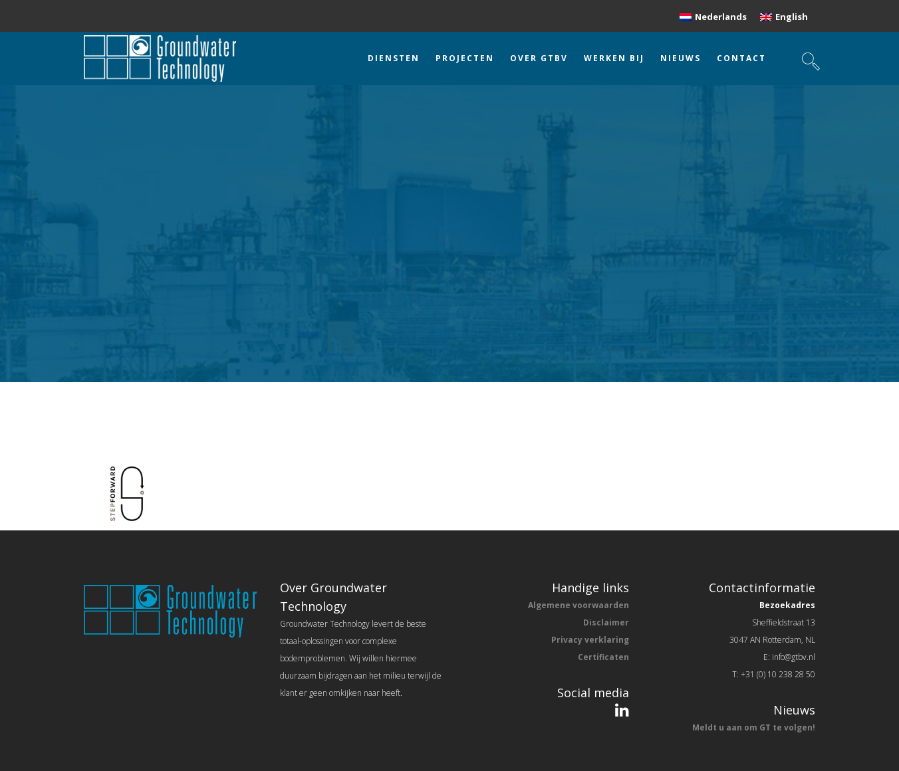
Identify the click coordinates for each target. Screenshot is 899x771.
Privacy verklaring (590, 639)
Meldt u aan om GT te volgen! (753, 727)
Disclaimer (606, 622)
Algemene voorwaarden (578, 605)
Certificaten (603, 657)
